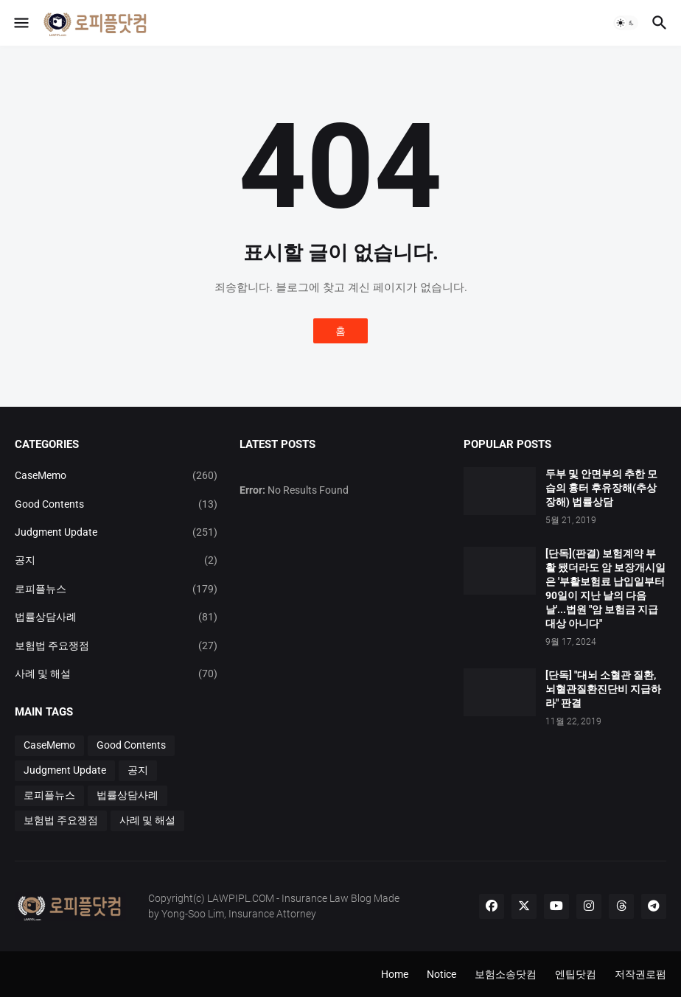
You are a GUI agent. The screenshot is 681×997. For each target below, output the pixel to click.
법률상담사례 (116, 617)
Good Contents (116, 504)
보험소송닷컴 (506, 974)
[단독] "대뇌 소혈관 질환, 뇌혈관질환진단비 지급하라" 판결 (603, 689)
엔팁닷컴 (575, 974)
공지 (116, 560)
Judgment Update (116, 532)
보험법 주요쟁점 (116, 645)
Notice (441, 974)
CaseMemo (116, 475)
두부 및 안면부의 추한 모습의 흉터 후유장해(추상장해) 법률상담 (601, 488)
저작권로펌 (640, 974)
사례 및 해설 (116, 673)
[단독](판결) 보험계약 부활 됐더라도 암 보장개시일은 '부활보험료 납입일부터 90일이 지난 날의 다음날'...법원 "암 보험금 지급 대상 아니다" (605, 588)
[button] (20, 22)
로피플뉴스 (116, 589)
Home (394, 974)
